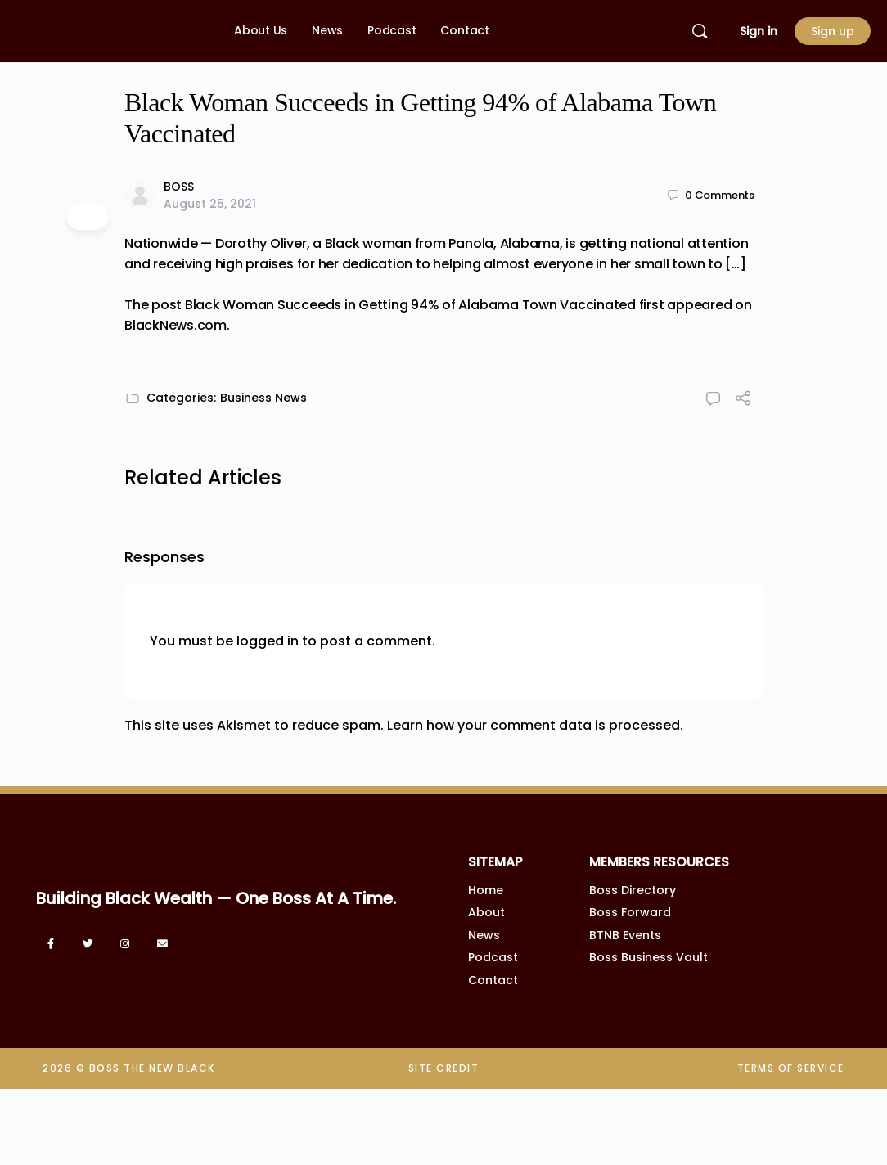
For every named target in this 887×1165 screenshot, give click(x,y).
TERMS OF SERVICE (790, 1068)
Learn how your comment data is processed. (535, 725)
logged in (267, 641)
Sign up (832, 31)
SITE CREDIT (444, 1068)
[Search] (699, 31)
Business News (263, 397)
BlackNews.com (175, 325)
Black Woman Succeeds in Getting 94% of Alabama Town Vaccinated (410, 304)
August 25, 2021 (210, 204)
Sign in (758, 31)
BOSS (179, 186)
